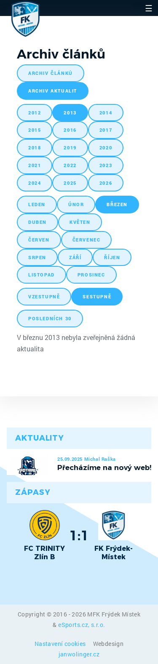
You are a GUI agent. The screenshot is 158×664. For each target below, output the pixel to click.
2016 (70, 130)
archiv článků (50, 73)
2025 (70, 183)
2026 (105, 183)
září (75, 257)
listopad (41, 274)
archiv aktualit (52, 91)
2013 (70, 112)
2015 (34, 130)
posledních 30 (50, 318)
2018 (34, 147)
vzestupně (44, 296)
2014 (105, 112)
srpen (37, 257)
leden (37, 204)
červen (39, 239)
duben (37, 222)
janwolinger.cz (79, 654)
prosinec (91, 274)
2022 (70, 165)
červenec (86, 239)
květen (80, 222)
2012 (34, 112)
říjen (112, 257)
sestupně (97, 296)
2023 (105, 165)
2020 (105, 147)
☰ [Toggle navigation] (149, 8)
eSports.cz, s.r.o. (81, 625)
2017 (105, 130)
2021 (34, 165)
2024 (34, 183)
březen (117, 204)
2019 (70, 147)
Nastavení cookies (61, 644)
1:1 (79, 535)
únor (76, 204)
